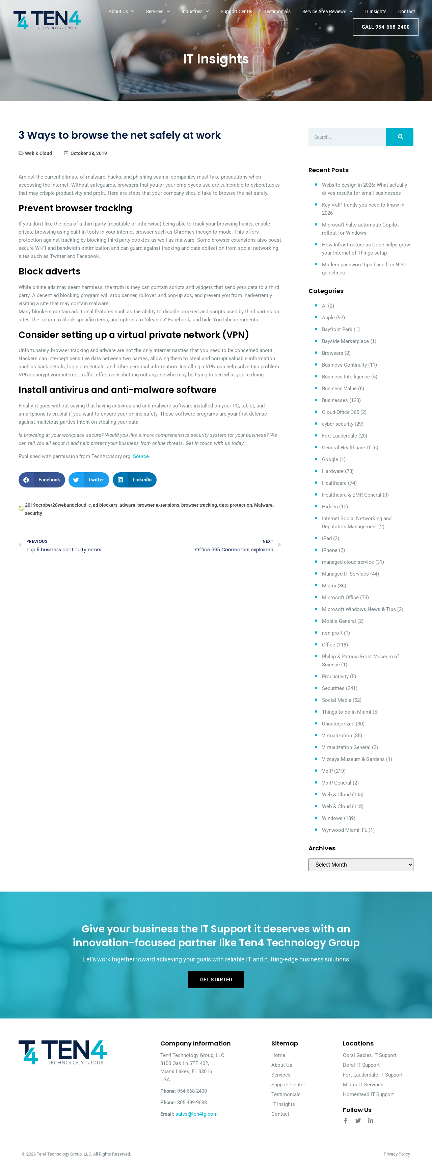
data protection (235, 505)
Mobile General (339, 621)
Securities (333, 688)
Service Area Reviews (327, 11)
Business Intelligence (346, 377)
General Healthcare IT (346, 448)
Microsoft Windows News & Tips (359, 609)
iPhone (330, 550)
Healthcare (334, 483)
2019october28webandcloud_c (58, 505)
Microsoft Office (340, 597)
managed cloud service (348, 562)
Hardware (333, 471)
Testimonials (277, 11)
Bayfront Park (337, 329)
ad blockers (105, 505)
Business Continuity (344, 365)
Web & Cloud (38, 153)
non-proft (332, 633)
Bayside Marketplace (345, 341)
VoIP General (336, 783)
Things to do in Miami (346, 712)
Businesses (335, 400)
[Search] (399, 137)
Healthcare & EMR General (351, 495)
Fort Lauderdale (339, 436)
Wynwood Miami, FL (344, 830)
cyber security (337, 424)
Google (330, 459)
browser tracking (199, 505)
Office (328, 645)
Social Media (336, 700)
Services (158, 11)
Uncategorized (338, 724)
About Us (121, 11)
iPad (327, 538)
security (33, 513)
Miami (329, 586)
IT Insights (375, 11)
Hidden (330, 507)
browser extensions (158, 505)
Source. (141, 456)
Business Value (339, 389)
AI (324, 306)
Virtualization (337, 736)
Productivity (335, 676)
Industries (195, 11)
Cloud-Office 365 (340, 412)
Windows (332, 818)
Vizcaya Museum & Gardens (353, 759)
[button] (42, 479)
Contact (406, 11)
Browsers (332, 353)
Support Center (236, 11)
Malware (263, 505)
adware (127, 505)
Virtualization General (346, 747)
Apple (328, 318)
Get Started (216, 980)
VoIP (327, 771)
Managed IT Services (345, 574)
